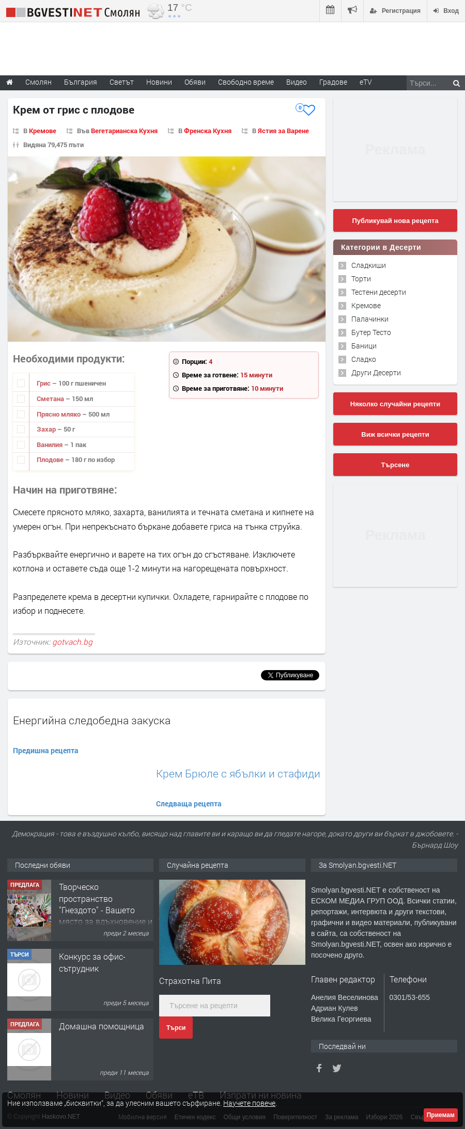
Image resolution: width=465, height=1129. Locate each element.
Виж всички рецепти (395, 434)
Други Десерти (376, 372)
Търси (175, 1027)
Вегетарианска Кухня (124, 130)
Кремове (42, 130)
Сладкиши (368, 265)
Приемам (441, 1115)
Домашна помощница (101, 1026)
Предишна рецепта (46, 750)
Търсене (395, 465)
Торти (361, 278)
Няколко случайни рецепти (395, 404)
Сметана (51, 398)
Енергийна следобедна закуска (92, 720)
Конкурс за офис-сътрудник (92, 962)
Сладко (363, 359)
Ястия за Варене (283, 130)
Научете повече (249, 1103)
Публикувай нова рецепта (395, 221)
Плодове (51, 459)
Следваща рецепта (189, 803)
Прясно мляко (59, 414)
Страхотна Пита (190, 980)
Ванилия (50, 444)
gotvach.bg (72, 642)
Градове (333, 82)
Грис (44, 383)
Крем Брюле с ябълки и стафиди (238, 773)
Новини (159, 82)
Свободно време (246, 82)
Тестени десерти (378, 292)
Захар (47, 429)
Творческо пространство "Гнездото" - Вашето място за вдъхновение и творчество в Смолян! (105, 910)
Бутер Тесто (371, 332)
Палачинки (370, 319)
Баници (364, 346)
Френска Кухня (207, 130)
